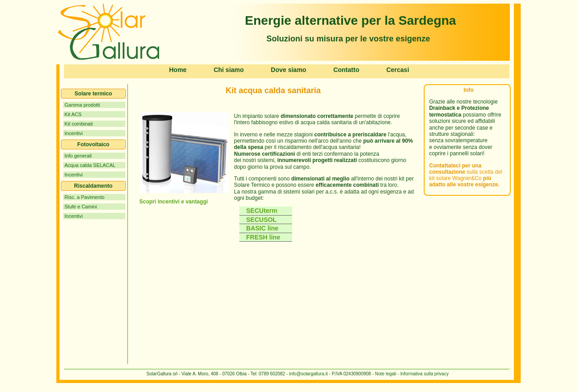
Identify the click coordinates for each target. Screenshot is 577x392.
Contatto (346, 69)
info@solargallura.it (308, 373)
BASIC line (262, 228)
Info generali (78, 155)
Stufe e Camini (80, 206)
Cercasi (397, 69)
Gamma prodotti (82, 105)
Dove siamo (289, 69)
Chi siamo (229, 69)
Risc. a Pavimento (84, 197)
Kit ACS (73, 114)
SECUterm (261, 210)
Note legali (385, 373)
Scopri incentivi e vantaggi (173, 201)
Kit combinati (78, 123)
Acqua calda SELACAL (89, 165)
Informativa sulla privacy (424, 373)
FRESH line (263, 237)
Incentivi (73, 133)
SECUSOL (263, 219)
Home (178, 69)
